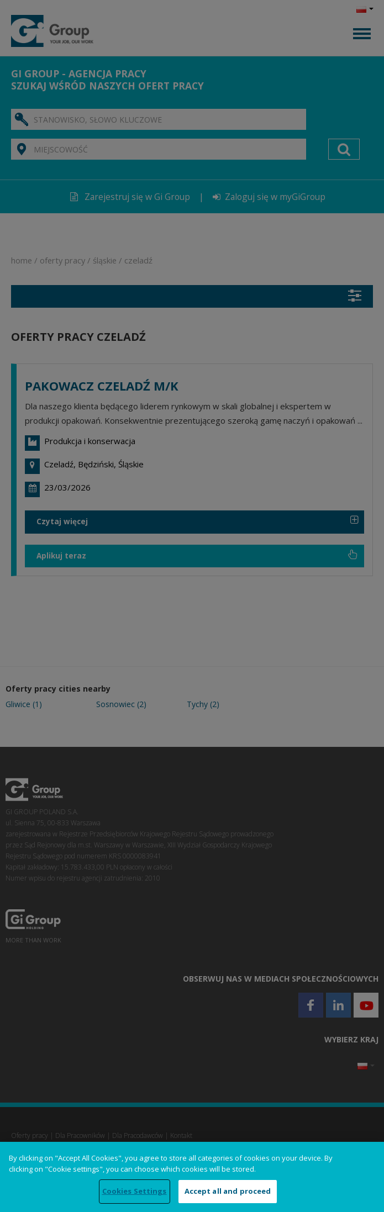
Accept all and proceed (228, 1191)
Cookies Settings (134, 1191)
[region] (192, 1177)
